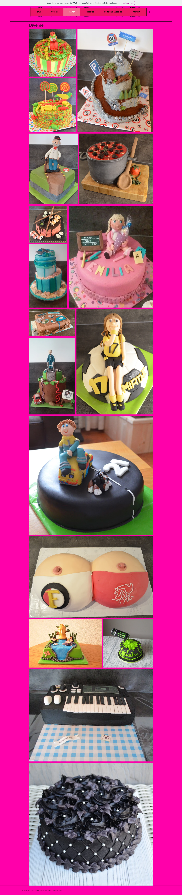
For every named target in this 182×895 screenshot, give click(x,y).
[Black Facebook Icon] (149, 12)
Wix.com (59, 890)
